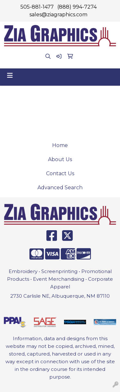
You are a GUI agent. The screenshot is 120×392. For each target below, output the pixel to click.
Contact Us (60, 173)
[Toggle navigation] (10, 75)
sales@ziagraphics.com (58, 15)
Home (60, 145)
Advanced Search (60, 187)
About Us (60, 159)
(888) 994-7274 (77, 7)
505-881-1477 (37, 7)
